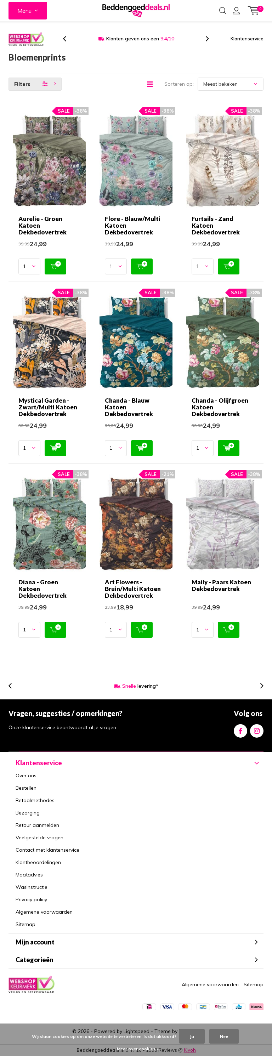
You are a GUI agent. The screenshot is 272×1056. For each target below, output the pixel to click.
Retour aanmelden (37, 825)
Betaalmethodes (35, 800)
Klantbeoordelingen (38, 862)
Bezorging (28, 813)
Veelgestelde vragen (39, 837)
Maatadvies (29, 875)
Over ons (26, 775)
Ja (192, 1036)
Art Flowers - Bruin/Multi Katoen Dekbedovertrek (133, 588)
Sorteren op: (179, 84)
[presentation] (68, 39)
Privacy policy (31, 899)
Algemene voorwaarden (44, 912)
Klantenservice (247, 38)
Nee (224, 1036)
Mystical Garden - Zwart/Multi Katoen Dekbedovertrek (47, 407)
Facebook (240, 729)
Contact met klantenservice (47, 850)
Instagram (257, 729)
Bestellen (26, 788)
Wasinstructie (31, 887)
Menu (24, 10)
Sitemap (25, 924)
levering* (140, 686)
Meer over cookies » (138, 1048)
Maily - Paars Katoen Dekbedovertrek (221, 585)
